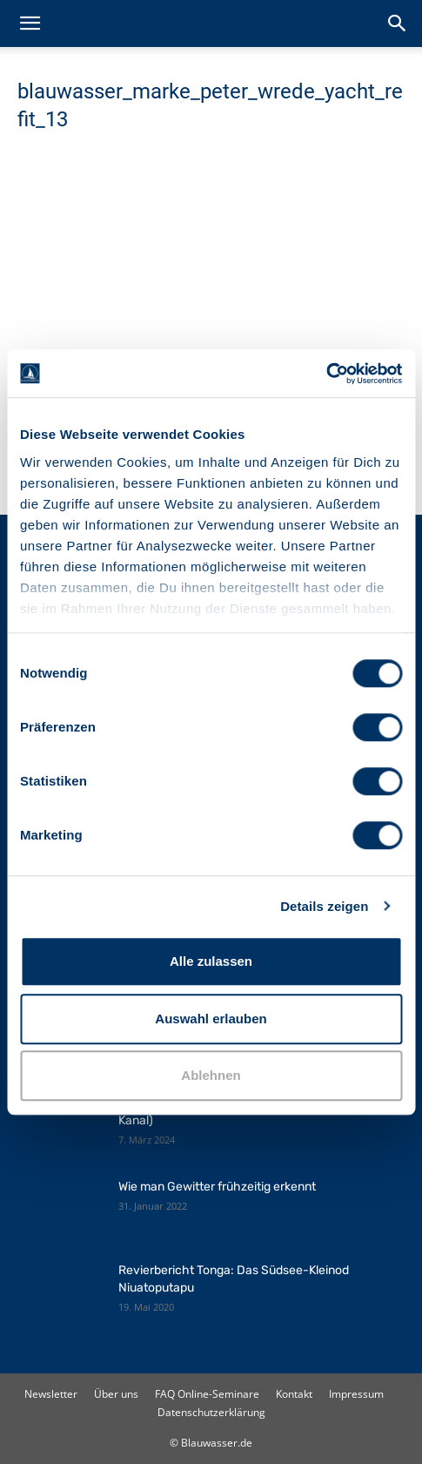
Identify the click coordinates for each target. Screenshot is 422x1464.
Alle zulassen (211, 961)
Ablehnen (210, 1075)
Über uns (116, 1393)
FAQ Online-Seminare (207, 1393)
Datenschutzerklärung (211, 1412)
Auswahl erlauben (210, 1018)
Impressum (356, 1393)
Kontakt (294, 1393)
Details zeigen (324, 906)
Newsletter (50, 1393)
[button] (29, 23)
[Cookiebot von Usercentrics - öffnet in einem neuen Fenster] (326, 373)
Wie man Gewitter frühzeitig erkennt (217, 1186)
